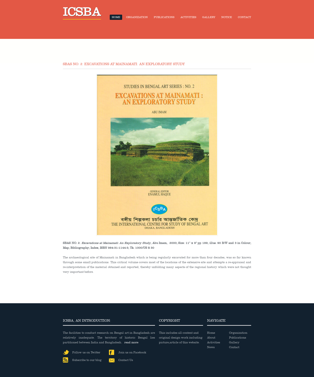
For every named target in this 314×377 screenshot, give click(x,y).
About (211, 337)
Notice (226, 17)
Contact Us (121, 360)
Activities (188, 17)
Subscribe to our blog (82, 360)
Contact (244, 17)
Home (116, 17)
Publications (164, 17)
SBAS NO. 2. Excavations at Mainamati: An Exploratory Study (124, 64)
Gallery (208, 17)
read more (131, 342)
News (211, 347)
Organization (137, 17)
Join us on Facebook (127, 352)
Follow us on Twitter (81, 352)
